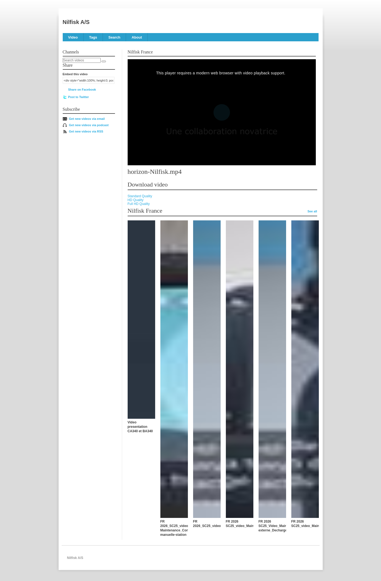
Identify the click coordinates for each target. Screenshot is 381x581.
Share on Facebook (82, 89)
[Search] (104, 61)
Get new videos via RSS (86, 131)
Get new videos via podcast (89, 125)
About (136, 37)
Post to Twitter (78, 97)
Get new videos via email (87, 118)
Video (73, 37)
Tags (93, 37)
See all (312, 211)
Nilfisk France (140, 52)
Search (114, 37)
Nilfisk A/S (76, 22)
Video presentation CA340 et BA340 (140, 426)
